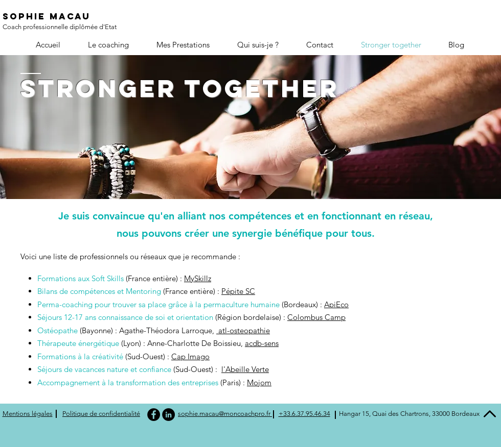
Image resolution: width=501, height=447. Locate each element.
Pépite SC (238, 291)
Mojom (259, 382)
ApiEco (336, 304)
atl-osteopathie (243, 330)
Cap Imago (190, 356)
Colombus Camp (316, 317)
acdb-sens (262, 343)
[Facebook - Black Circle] (153, 414)
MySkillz (197, 278)
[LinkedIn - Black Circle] (168, 414)
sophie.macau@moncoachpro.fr (225, 413)
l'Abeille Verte (245, 369)
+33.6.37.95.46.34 (304, 413)
